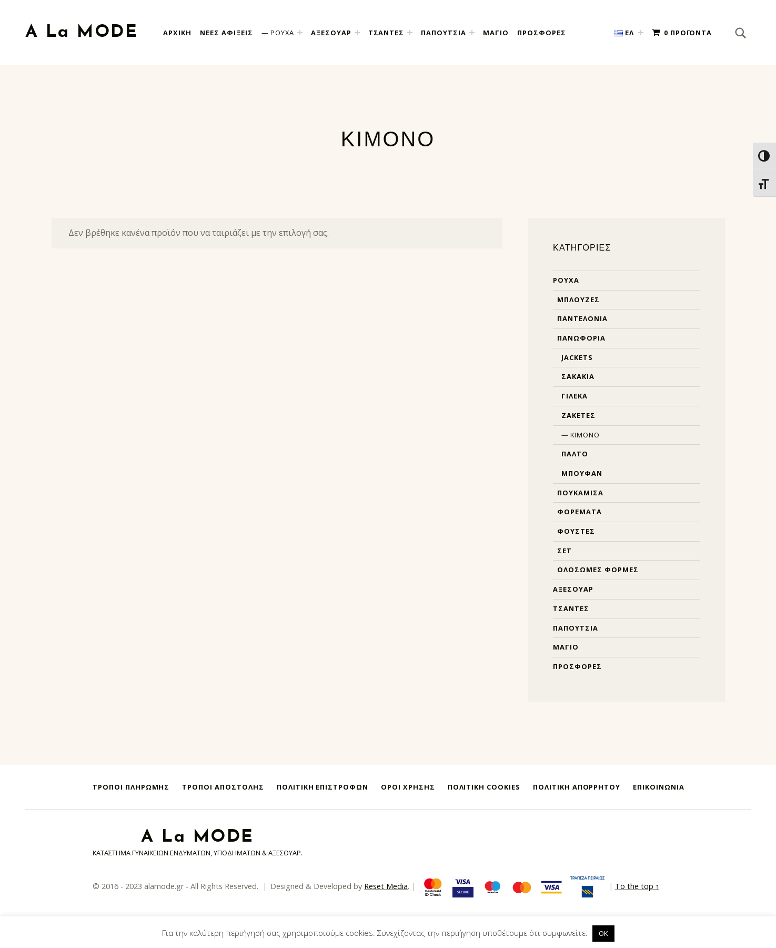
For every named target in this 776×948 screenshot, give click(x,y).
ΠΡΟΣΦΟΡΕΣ (541, 32)
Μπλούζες (578, 299)
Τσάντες (571, 608)
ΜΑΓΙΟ (496, 32)
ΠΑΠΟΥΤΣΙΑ (443, 32)
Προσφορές (577, 666)
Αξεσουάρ (573, 589)
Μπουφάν (581, 473)
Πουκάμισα (580, 492)
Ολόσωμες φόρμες (597, 569)
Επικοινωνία (658, 787)
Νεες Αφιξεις (226, 32)
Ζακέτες (578, 415)
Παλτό (574, 453)
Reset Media (386, 886)
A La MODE (81, 32)
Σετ (564, 550)
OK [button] (603, 933)
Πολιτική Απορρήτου (576, 787)
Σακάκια (577, 376)
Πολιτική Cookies (484, 787)
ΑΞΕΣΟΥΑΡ (331, 32)
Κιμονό (585, 435)
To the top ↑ (637, 886)
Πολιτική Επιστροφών (322, 787)
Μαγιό (566, 647)
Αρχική (177, 32)
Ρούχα (566, 280)
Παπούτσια (575, 628)
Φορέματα (579, 511)
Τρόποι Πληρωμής (131, 787)
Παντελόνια (582, 318)
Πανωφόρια (581, 338)
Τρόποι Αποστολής (223, 787)
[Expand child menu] (300, 32)
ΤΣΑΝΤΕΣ (386, 32)
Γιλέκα (574, 396)
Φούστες (576, 531)
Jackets (577, 357)
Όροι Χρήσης (408, 787)
